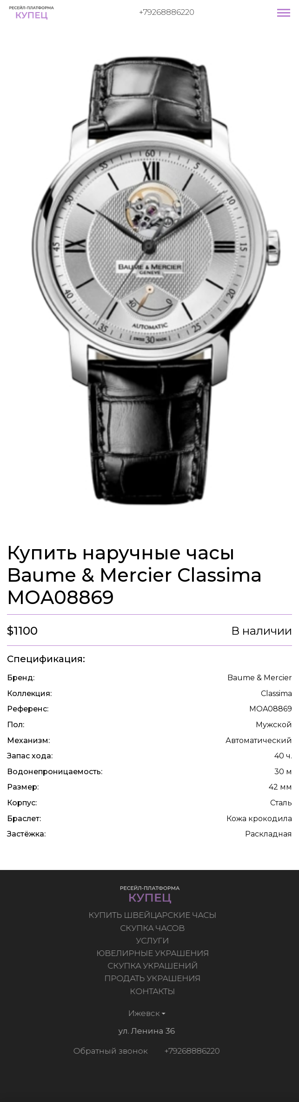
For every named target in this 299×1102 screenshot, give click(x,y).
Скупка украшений (154, 965)
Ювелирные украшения (154, 953)
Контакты (153, 991)
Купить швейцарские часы (154, 915)
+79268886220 (166, 12)
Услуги (153, 940)
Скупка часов (153, 928)
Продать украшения (154, 978)
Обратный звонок (109, 1051)
